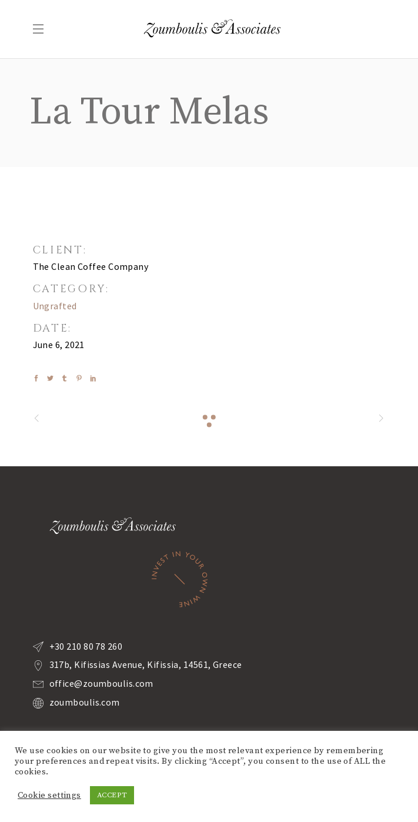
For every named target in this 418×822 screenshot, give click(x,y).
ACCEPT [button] (112, 795)
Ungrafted (55, 306)
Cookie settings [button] (49, 795)
